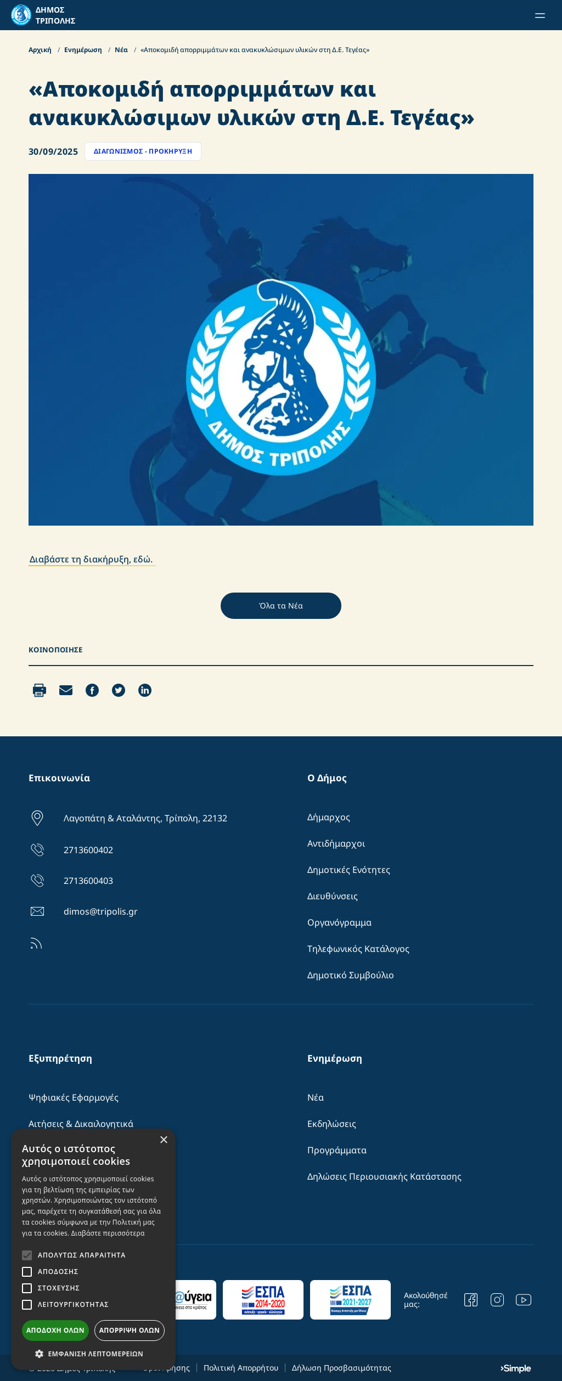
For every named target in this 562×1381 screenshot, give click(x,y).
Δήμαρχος (328, 817)
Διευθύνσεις (332, 896)
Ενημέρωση (84, 49)
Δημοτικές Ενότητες (348, 870)
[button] (93, 1353)
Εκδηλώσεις (331, 1124)
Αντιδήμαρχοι (336, 843)
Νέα (122, 49)
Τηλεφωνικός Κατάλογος (358, 949)
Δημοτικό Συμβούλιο (350, 975)
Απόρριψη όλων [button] (129, 1330)
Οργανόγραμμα (339, 922)
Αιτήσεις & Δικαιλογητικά (81, 1124)
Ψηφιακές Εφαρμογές (74, 1097)
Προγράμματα (337, 1150)
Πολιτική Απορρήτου (241, 1367)
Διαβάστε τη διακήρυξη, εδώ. (92, 559)
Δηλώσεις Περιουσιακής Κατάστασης (384, 1176)
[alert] (93, 1249)
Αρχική (41, 49)
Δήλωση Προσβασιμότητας (341, 1367)
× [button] (163, 1140)
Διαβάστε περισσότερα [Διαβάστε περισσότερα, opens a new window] (108, 1233)
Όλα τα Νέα (281, 605)
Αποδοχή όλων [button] (55, 1330)
